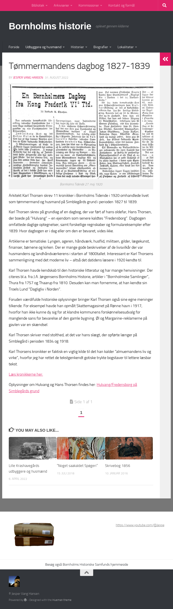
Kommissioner (88, 5)
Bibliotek (38, 5)
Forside (14, 47)
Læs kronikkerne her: (26, 374)
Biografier (100, 47)
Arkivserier (61, 5)
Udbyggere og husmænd (43, 47)
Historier (77, 47)
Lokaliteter (126, 47)
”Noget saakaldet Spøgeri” (77, 465)
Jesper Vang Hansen (28, 77)
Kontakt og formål (121, 5)
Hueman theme (61, 600)
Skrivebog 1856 (117, 465)
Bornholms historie (50, 26)
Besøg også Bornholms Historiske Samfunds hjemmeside (86, 564)
